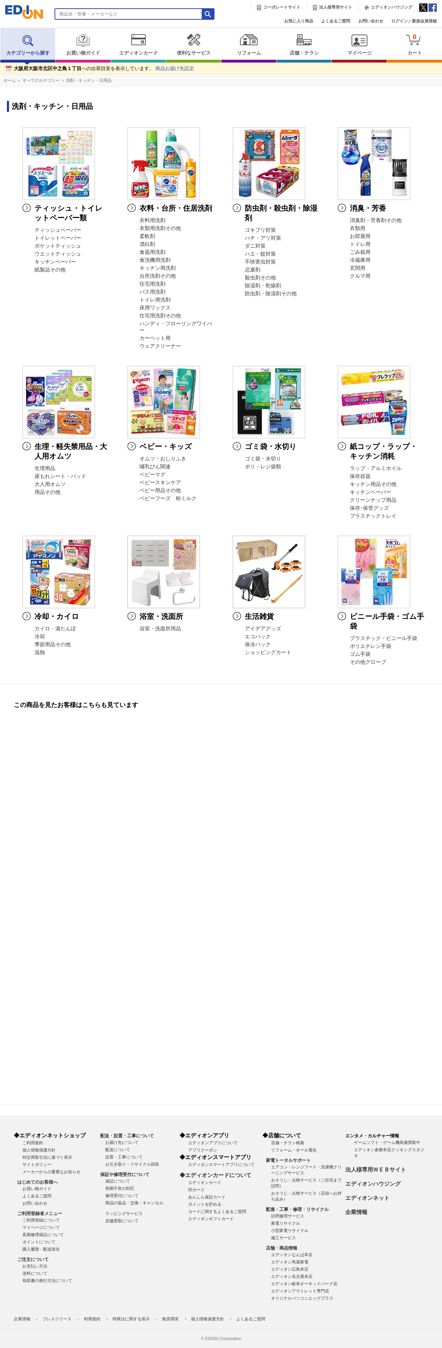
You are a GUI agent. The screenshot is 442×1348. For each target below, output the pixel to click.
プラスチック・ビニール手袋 (383, 638)
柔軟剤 (147, 236)
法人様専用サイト (335, 7)
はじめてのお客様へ (37, 1182)
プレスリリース (56, 1319)
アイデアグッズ (263, 628)
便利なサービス (193, 45)
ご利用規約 (32, 1142)
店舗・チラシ (304, 45)
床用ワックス (155, 307)
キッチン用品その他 (373, 484)
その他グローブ (368, 662)
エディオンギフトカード (211, 1218)
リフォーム (248, 45)
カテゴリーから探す (28, 45)
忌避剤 (252, 270)
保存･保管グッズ (369, 508)
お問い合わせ (370, 21)
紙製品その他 (50, 270)
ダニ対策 (255, 246)
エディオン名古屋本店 (292, 1276)
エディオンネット (367, 1198)
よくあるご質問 (335, 21)
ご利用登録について (41, 1220)
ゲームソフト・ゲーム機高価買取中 (387, 1142)
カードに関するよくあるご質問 (217, 1211)
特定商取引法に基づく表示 (47, 1157)
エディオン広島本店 (289, 1269)
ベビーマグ (152, 474)
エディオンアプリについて (213, 1142)
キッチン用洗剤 (158, 268)
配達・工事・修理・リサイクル (297, 1209)
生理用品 (45, 468)
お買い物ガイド (83, 45)
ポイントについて (39, 1242)
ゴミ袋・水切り (263, 458)
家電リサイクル (285, 1223)
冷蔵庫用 (360, 260)
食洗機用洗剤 (155, 260)
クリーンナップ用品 (373, 500)
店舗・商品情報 (281, 1248)
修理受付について (121, 1195)
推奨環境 (170, 1319)
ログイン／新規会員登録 (414, 21)
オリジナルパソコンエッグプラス (302, 1298)
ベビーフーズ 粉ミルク (168, 498)
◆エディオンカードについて (215, 1175)
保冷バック (258, 644)
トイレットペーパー (58, 238)
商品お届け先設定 (174, 68)
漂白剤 (147, 244)
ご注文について (33, 1259)
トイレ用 (360, 244)
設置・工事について (124, 1157)
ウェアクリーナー (160, 346)
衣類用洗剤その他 (160, 228)
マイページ (359, 45)
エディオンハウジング (391, 7)
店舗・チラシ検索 (287, 1142)
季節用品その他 (53, 644)
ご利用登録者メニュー (39, 1213)
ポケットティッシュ (58, 246)
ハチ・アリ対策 (263, 238)
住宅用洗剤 (152, 284)
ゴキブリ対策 (260, 230)
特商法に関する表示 (131, 1319)
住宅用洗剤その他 (160, 315)
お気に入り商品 (298, 21)
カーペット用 (155, 338)
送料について (34, 1273)
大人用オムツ (50, 484)
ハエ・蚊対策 (260, 254)
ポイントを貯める (204, 1204)
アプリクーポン (202, 1150)
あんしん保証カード (206, 1197)
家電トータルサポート (288, 1160)
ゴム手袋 (360, 654)
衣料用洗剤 (152, 220)
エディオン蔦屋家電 (289, 1262)
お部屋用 (360, 236)
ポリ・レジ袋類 (263, 466)
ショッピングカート (268, 652)
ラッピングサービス (124, 1213)
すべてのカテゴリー (41, 80)
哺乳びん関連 (155, 466)
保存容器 (360, 476)
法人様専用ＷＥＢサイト (375, 1170)
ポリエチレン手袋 (370, 646)
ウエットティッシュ (58, 254)
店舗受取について (121, 1220)
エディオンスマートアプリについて (221, 1164)
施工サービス (283, 1237)
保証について (117, 1181)
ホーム (9, 80)
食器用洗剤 (152, 252)
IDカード (196, 1189)
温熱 (40, 652)
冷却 (40, 636)
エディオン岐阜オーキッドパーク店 (304, 1283)
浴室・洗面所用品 (160, 628)
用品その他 (47, 492)
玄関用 (357, 268)
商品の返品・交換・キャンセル (134, 1203)
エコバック (258, 636)
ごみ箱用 (360, 252)
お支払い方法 (34, 1266)
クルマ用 (360, 276)
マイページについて (41, 1227)
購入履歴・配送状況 (41, 1249)
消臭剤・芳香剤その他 (376, 220)
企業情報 (356, 1212)
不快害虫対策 (260, 262)
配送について (117, 1149)
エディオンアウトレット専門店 (300, 1291)
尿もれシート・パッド (60, 476)
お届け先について (121, 1142)
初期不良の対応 (119, 1188)
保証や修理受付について (125, 1174)
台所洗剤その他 (158, 276)
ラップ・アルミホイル (376, 468)
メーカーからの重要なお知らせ (51, 1171)
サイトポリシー (36, 1164)
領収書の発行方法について (47, 1280)
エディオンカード (138, 45)
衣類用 (357, 228)
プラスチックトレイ (373, 516)
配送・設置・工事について (127, 1135)
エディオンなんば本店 (292, 1254)
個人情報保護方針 (39, 1150)
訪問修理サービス (287, 1216)
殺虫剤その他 (260, 277)
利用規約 (92, 1319)
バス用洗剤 (152, 292)
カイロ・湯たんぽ (55, 628)
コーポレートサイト (281, 7)
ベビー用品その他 (160, 490)
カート (414, 44)
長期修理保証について (43, 1234)
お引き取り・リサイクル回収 (132, 1164)
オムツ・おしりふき (163, 458)
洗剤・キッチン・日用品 (89, 80)
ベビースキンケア (160, 482)
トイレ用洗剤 (155, 300)
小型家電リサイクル (289, 1230)
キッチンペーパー (55, 262)
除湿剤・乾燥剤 (263, 285)
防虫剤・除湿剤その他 (271, 293)
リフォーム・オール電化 (294, 1150)
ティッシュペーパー (58, 230)
